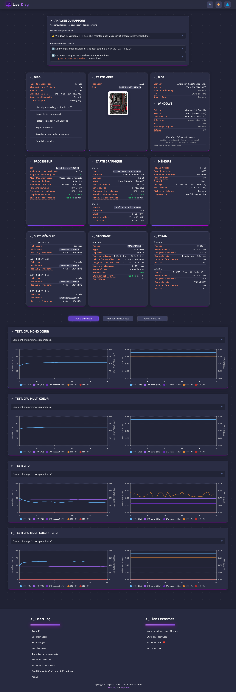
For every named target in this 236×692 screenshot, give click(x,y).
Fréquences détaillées (118, 318)
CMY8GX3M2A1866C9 (69, 250)
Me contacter (156, 648)
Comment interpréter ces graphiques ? (32, 339)
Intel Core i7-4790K (67, 168)
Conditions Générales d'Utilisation (52, 671)
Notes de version (41, 660)
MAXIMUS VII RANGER (130, 87)
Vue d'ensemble (83, 318)
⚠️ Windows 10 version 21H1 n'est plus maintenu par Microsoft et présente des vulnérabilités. (101, 35)
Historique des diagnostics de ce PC (51, 107)
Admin (35, 677)
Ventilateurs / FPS (152, 318)
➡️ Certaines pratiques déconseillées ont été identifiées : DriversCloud (80, 57)
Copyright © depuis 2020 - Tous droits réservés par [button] (118, 686)
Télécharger (38, 643)
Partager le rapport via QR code (49, 120)
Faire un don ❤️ (158, 642)
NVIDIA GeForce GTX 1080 (127, 171)
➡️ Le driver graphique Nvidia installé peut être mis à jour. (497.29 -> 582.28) (92, 48)
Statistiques (39, 648)
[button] (56, 114)
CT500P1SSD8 (134, 246)
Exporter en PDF (42, 127)
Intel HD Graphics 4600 (127, 207)
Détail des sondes (42, 140)
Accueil (36, 631)
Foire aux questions (43, 666)
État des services (159, 637)
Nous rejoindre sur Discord (164, 631)
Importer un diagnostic (45, 654)
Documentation (40, 637)
